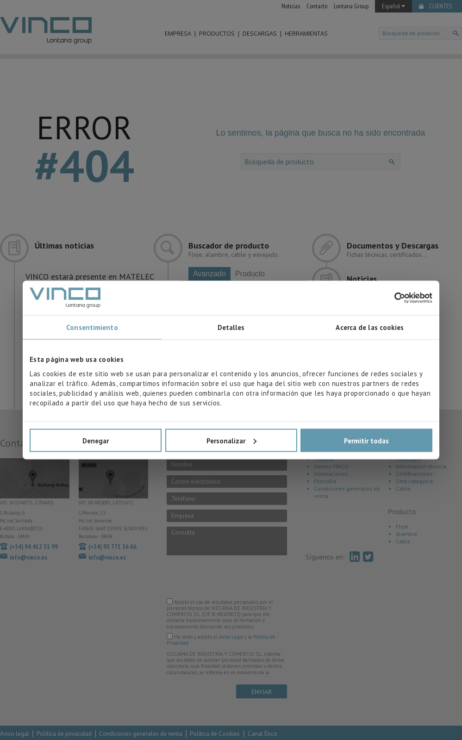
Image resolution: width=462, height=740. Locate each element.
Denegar (95, 440)
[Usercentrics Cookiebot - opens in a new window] (391, 297)
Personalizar (231, 440)
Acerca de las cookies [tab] (370, 327)
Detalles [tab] (231, 327)
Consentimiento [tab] (92, 327)
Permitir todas (366, 440)
